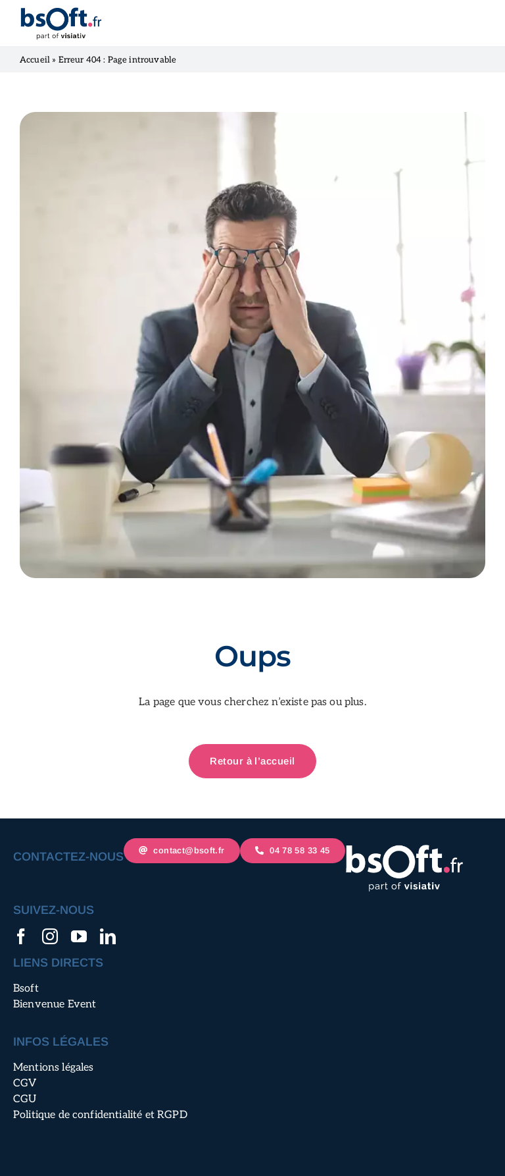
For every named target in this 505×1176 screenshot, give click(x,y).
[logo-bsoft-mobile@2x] (61, 11)
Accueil (35, 60)
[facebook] (21, 936)
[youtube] (79, 936)
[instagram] (50, 936)
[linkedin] (108, 936)
